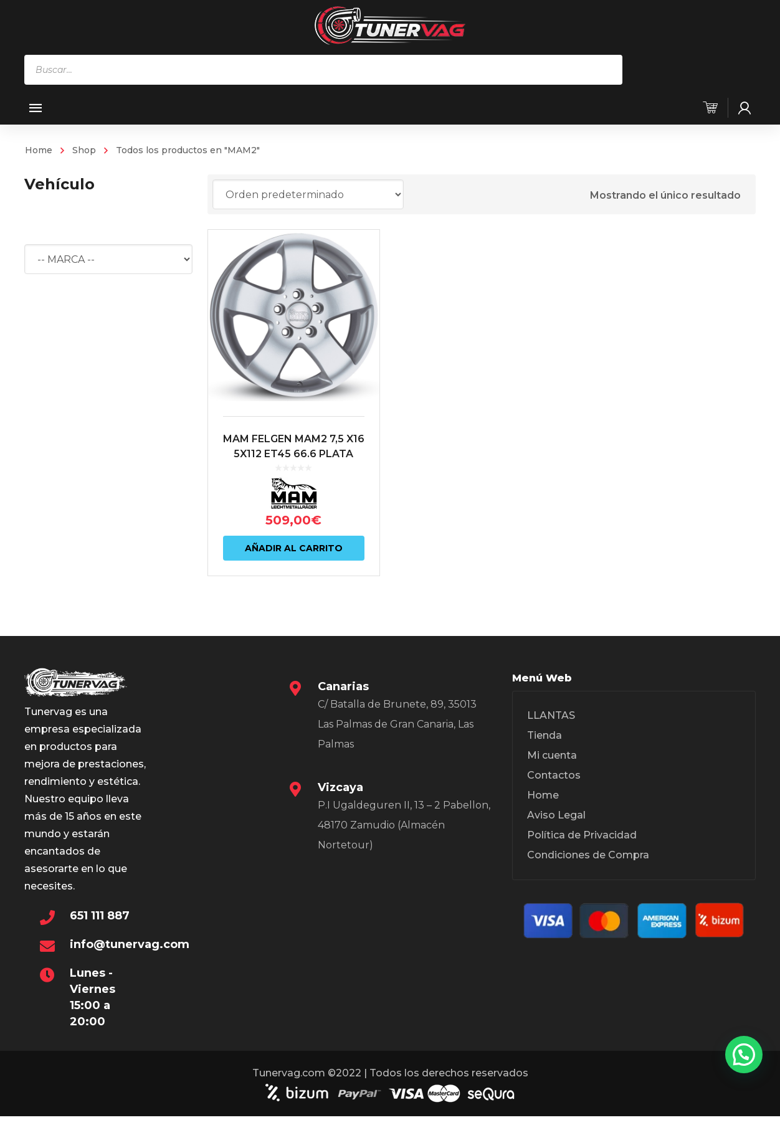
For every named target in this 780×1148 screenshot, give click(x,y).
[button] (744, 1054)
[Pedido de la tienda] (308, 194)
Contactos (554, 775)
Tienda (544, 735)
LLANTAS (551, 715)
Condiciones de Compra (588, 855)
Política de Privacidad (582, 835)
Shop (84, 150)
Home (38, 150)
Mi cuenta (552, 755)
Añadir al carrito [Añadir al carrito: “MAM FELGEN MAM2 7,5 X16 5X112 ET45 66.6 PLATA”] (294, 548)
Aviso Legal (556, 815)
